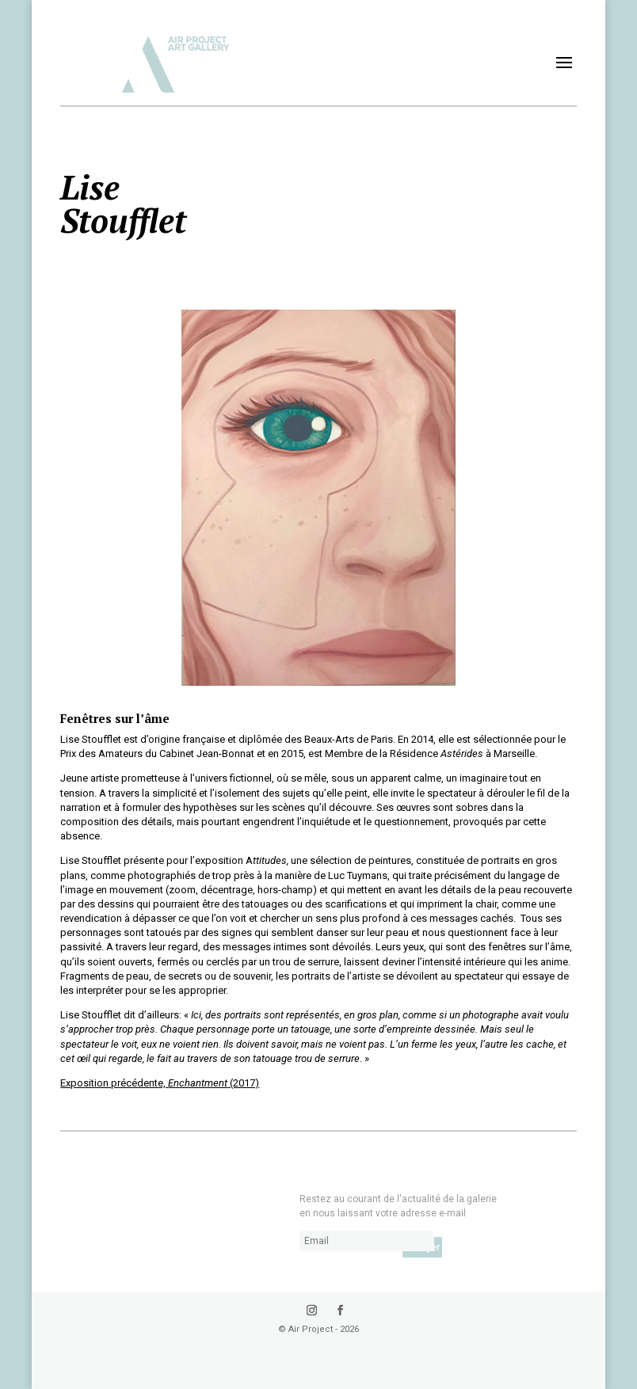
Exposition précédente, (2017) (159, 1083)
